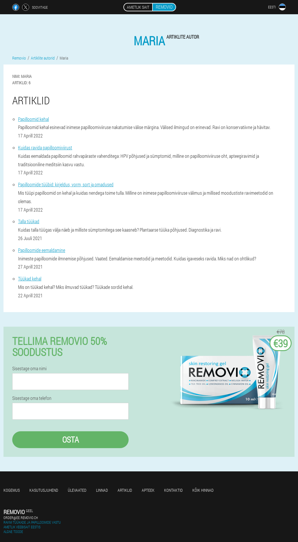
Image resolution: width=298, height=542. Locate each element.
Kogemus (11, 490)
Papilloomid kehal (33, 119)
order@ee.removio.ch (20, 517)
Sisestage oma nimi (29, 368)
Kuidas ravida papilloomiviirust (45, 147)
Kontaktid (173, 490)
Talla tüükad (28, 221)
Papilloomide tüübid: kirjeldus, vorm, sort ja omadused (65, 184)
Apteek (148, 490)
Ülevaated (77, 490)
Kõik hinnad (203, 490)
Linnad (102, 490)
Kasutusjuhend (43, 490)
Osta (70, 439)
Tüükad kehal (29, 279)
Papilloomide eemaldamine (41, 250)
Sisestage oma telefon (32, 398)
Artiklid (125, 490)
